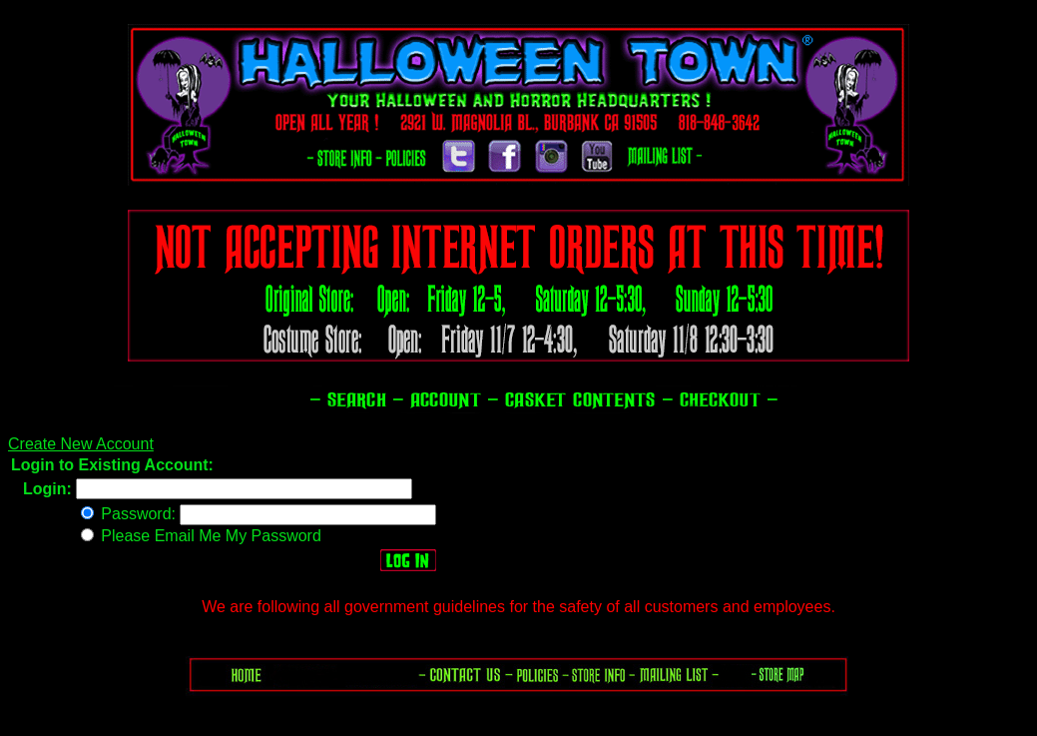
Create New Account (81, 443)
